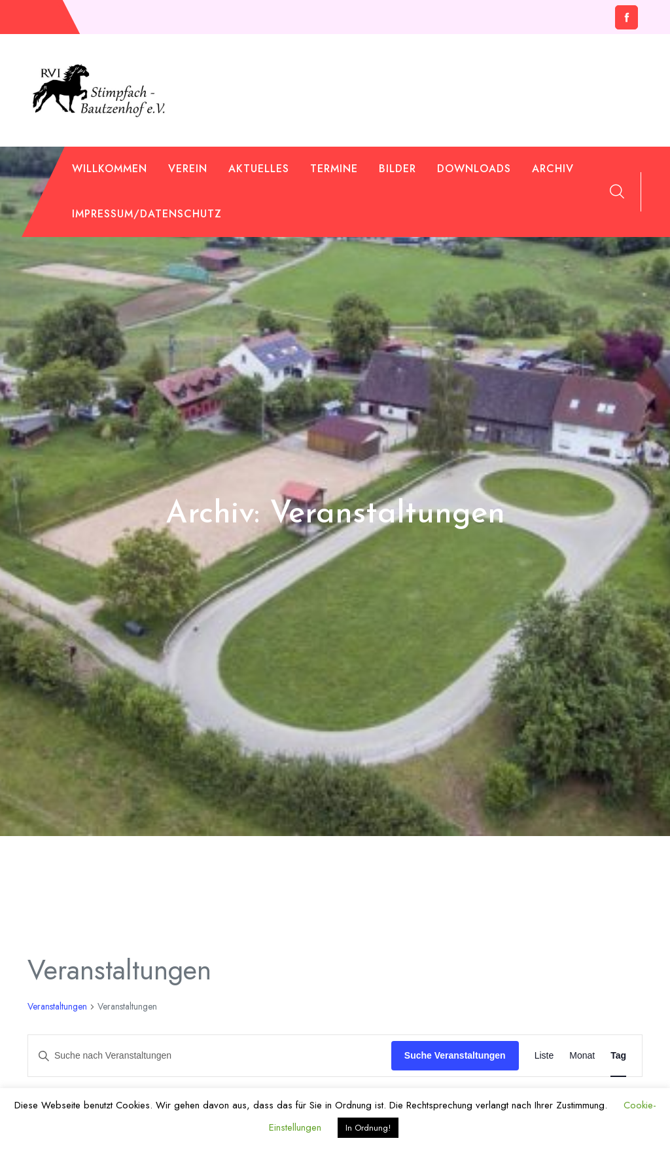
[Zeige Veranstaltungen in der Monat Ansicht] (582, 1055)
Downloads (474, 168)
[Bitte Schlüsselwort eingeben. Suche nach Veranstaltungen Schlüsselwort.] (209, 1055)
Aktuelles (258, 168)
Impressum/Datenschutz (147, 213)
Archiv (553, 168)
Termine (334, 168)
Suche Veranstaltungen (455, 1055)
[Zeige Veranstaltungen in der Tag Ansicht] (618, 1055)
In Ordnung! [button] (368, 1128)
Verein (187, 168)
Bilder (397, 168)
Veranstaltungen (57, 1006)
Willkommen (109, 168)
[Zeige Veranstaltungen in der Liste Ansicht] (544, 1055)
